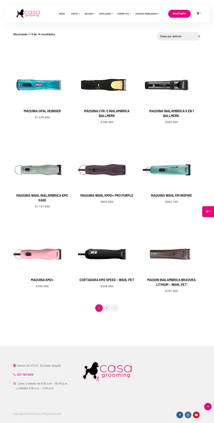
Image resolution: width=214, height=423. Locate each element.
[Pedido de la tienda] (179, 36)
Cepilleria (105, 13)
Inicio (62, 13)
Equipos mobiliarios (146, 13)
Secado (89, 13)
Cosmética (123, 13)
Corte (74, 13)
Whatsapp (179, 13)
